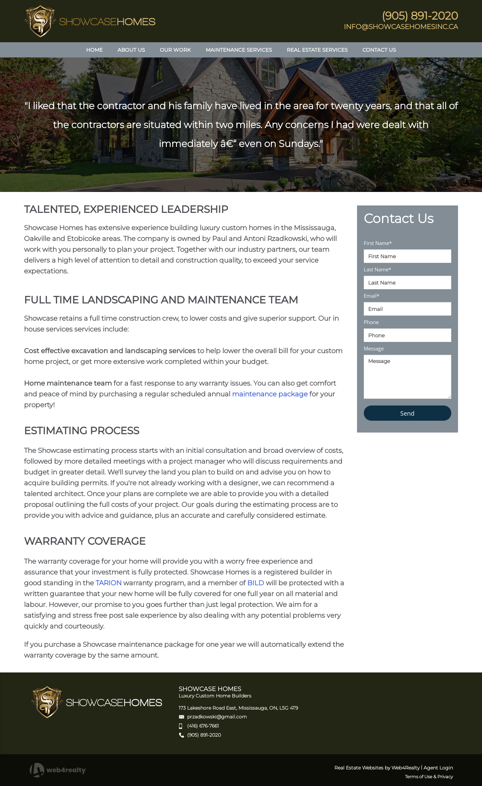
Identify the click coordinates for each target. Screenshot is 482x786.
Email (371, 295)
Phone (371, 322)
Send (407, 413)
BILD (255, 583)
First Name (378, 243)
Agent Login (438, 768)
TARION (109, 583)
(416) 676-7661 (203, 726)
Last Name (377, 269)
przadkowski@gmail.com (217, 717)
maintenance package (270, 394)
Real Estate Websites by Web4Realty (377, 768)
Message (374, 348)
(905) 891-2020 (204, 735)
